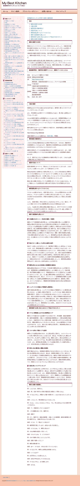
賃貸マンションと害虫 (10, 29)
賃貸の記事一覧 (8, 77)
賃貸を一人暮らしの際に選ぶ (11, 34)
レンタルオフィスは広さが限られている (14, 102)
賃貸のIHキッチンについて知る (12, 25)
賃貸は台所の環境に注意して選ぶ (12, 41)
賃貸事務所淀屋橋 (9, 82)
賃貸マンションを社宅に (10, 32)
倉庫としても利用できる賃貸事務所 (13, 86)
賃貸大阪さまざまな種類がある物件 (13, 47)
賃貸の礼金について (36, 30)
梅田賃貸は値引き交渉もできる (12, 72)
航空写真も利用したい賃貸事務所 (12, 92)
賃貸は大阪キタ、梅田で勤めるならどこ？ (14, 57)
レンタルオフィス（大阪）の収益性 (13, 124)
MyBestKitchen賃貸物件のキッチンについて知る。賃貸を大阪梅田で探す (20, 480)
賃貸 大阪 (50, 136)
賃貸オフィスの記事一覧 (10, 165)
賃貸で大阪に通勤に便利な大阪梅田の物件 (14, 71)
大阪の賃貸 (34, 26)
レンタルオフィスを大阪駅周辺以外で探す (14, 122)
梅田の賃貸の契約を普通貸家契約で (13, 37)
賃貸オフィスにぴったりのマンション (13, 164)
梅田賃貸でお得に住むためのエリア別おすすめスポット (46, 37)
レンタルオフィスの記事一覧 (11, 151)
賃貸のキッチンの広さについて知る (13, 27)
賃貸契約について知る (10, 24)
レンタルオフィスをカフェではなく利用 (14, 114)
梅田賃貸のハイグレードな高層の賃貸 (13, 66)
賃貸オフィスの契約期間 (10, 162)
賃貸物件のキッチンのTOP (34, 18)
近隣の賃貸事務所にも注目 (11, 94)
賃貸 (6, 22)
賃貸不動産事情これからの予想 (12, 51)
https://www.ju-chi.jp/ (38, 79)
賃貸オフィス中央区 (9, 157)
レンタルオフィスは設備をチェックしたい (14, 107)
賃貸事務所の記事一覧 (10, 96)
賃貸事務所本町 (8, 91)
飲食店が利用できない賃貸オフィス (13, 160)
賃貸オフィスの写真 (9, 159)
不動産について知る (9, 20)
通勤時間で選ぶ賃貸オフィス (11, 155)
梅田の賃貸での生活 (36, 24)
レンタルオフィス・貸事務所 (11, 109)
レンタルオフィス (9, 100)
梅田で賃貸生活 (8, 67)
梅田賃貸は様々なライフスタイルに (41, 32)
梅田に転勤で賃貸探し (37, 39)
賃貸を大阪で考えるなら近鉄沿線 (12, 46)
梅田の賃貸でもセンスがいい (11, 36)
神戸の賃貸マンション (10, 31)
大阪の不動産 (5, 477)
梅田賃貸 (7, 39)
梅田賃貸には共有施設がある (11, 49)
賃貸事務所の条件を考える (11, 84)
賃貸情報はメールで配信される (12, 44)
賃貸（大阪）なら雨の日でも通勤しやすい (14, 56)
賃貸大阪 (7, 42)
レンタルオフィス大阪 (10, 142)
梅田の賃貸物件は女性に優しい (12, 69)
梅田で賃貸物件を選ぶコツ (38, 35)
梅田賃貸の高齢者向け (37, 28)
